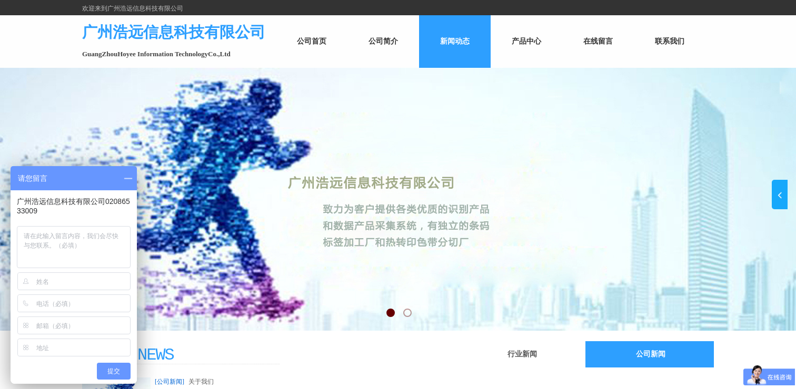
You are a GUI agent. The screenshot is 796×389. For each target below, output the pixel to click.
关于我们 (201, 381)
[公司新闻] (169, 381)
